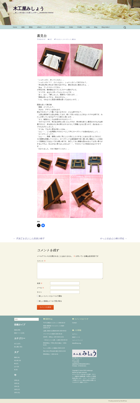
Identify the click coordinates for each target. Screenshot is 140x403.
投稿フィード (76, 337)
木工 (50, 39)
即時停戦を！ (47, 354)
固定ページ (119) (19, 333)
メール (40, 288)
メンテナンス (50, 27)
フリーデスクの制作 (49, 334)
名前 (39, 283)
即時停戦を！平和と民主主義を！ (53, 343)
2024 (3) (16, 386)
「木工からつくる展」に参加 (51, 340)
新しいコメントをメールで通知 (50, 296)
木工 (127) (17, 343)
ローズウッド (67, 39)
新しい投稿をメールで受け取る (50, 301)
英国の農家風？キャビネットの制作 (53, 326)
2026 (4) (16, 380)
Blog (95, 27)
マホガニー (59, 39)
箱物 (22, 27)
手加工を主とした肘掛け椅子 (28, 238)
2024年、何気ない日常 (50, 337)
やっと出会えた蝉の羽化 (113, 238)
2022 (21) (17, 392)
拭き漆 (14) (17, 360)
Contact (62, 27)
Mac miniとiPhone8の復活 (51, 351)
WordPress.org (76, 343)
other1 (39, 27)
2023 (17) (17, 389)
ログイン (74, 334)
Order (71, 27)
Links (88, 27)
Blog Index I (106, 27)
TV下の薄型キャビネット (50, 323)
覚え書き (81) (18, 347)
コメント (41, 261)
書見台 (74, 39)
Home (15, 27)
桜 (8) (16, 369)
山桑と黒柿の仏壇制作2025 (51, 331)
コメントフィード (77, 340)
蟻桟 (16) (17, 357)
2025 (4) (16, 383)
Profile (79, 27)
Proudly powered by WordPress (117, 401)
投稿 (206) (17, 330)
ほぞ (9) (16, 366)
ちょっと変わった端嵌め (50, 348)
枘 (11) (16, 363)
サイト (39, 292)
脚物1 (31, 27)
